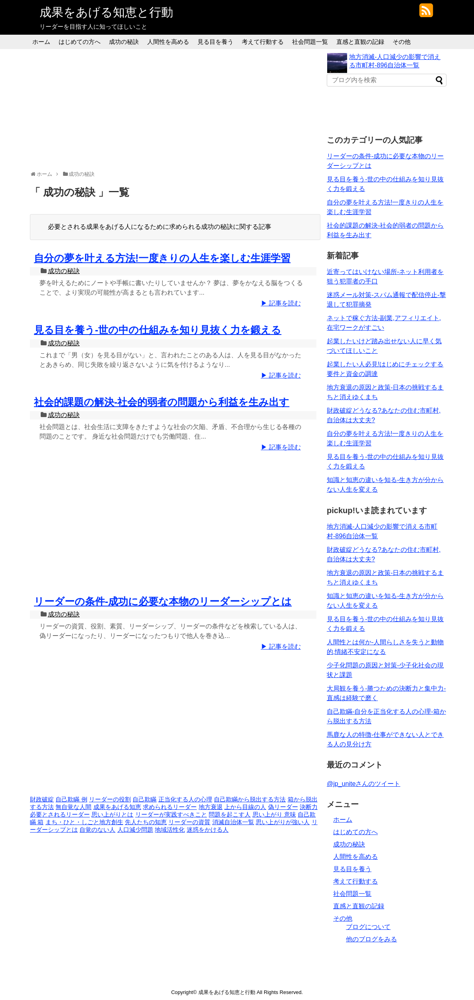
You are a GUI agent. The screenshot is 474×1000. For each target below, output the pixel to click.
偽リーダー (283, 807)
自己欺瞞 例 (71, 799)
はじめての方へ (80, 41)
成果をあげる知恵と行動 (106, 12)
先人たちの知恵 (146, 822)
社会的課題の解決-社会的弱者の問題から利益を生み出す (161, 401)
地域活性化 (170, 830)
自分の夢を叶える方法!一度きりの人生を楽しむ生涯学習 (162, 258)
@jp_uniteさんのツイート (363, 783)
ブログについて (368, 926)
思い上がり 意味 (274, 814)
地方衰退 (211, 807)
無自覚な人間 (73, 807)
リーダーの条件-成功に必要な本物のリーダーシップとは (163, 601)
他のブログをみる (371, 939)
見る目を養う (215, 41)
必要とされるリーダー (60, 814)
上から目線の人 (245, 807)
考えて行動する (263, 41)
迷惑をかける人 (208, 830)
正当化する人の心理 (185, 799)
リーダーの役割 (110, 799)
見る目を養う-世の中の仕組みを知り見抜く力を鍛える (157, 329)
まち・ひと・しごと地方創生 (84, 822)
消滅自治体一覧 (233, 822)
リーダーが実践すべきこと (171, 814)
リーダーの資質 (189, 822)
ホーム (41, 41)
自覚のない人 (97, 830)
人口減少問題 (135, 830)
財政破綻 (42, 799)
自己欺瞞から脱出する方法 (250, 799)
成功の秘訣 (124, 41)
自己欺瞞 (144, 799)
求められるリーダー (170, 807)
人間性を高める (168, 41)
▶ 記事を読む (281, 303)
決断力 (309, 807)
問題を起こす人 (230, 814)
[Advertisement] (175, 109)
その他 (402, 41)
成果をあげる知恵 (117, 807)
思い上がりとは (112, 814)
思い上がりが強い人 (283, 822)
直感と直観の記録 (360, 41)
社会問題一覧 (310, 41)
